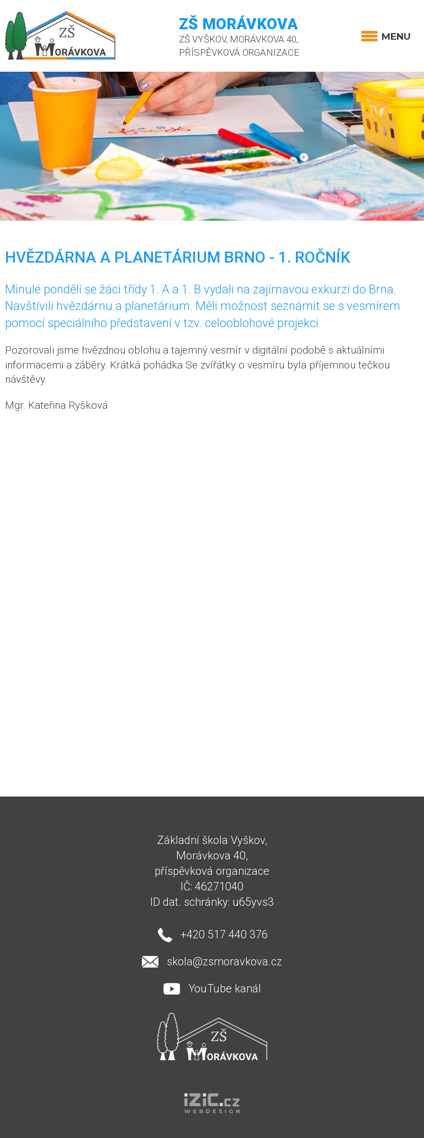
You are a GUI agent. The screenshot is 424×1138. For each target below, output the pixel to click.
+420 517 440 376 (224, 934)
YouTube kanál (224, 988)
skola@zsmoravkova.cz (224, 961)
